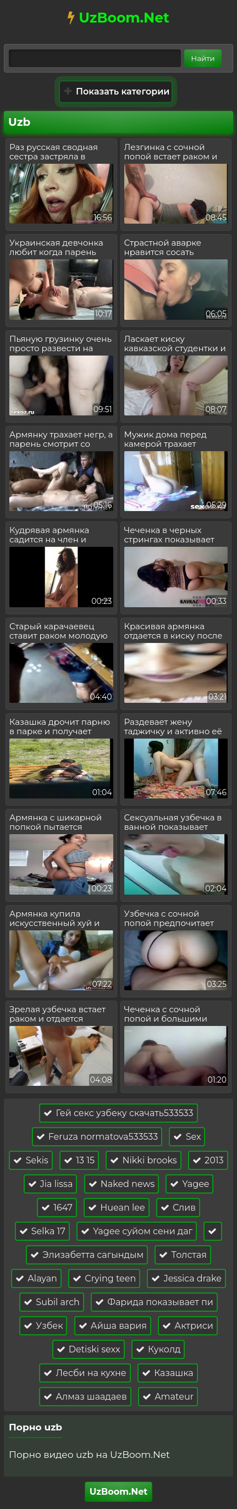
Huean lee (116, 1207)
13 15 (79, 1160)
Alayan (36, 1278)
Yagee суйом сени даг (136, 1231)
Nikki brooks (143, 1160)
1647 (57, 1207)
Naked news (122, 1184)
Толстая (182, 1255)
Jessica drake (186, 1278)
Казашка (168, 1373)
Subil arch (52, 1302)
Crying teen (104, 1278)
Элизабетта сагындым (87, 1255)
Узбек (43, 1326)
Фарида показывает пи (154, 1302)
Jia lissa (50, 1184)
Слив (178, 1207)
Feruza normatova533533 (97, 1136)
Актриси (187, 1326)
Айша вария (113, 1326)
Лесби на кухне (84, 1373)
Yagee (189, 1184)
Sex (187, 1136)
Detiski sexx (88, 1349)
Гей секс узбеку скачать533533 (118, 1113)
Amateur (168, 1396)
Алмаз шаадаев (85, 1396)
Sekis (30, 1160)
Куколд (158, 1349)
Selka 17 (42, 1231)
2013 (208, 1160)
